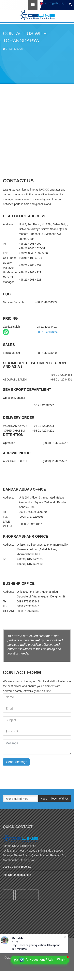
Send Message (16, 762)
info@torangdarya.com (17, 874)
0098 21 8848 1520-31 (17, 866)
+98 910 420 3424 (46, 332)
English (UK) (52, 3)
